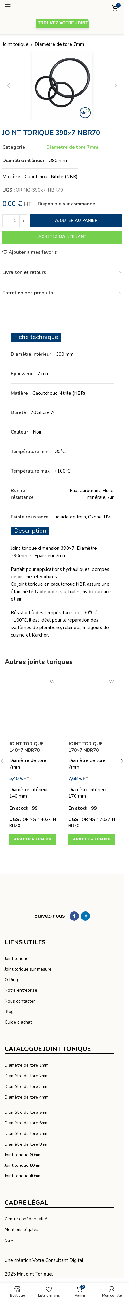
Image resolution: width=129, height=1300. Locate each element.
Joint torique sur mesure (28, 969)
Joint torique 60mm (23, 1155)
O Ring (11, 980)
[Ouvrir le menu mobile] (30, 6)
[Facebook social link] (74, 916)
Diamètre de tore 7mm (59, 44)
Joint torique (15, 44)
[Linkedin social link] (85, 916)
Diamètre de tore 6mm (27, 1123)
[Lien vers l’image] (45, 895)
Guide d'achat (18, 1022)
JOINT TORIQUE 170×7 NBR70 (85, 747)
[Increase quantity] (23, 220)
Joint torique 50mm (23, 1165)
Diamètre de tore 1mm (27, 1065)
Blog (9, 1012)
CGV (9, 1240)
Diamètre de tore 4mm (27, 1097)
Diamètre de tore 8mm (27, 1144)
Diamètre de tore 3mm (27, 1087)
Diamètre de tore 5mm (27, 1112)
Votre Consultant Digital (57, 1260)
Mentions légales (21, 1229)
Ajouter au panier (76, 220)
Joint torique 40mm (23, 1176)
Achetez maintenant (62, 237)
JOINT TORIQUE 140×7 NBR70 (26, 747)
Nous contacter (20, 1001)
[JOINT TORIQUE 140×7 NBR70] (33, 705)
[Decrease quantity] (6, 220)
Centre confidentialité (26, 1219)
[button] (32, 839)
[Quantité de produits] (14, 220)
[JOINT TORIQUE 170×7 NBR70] (92, 705)
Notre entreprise (21, 990)
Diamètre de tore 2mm (27, 1076)
